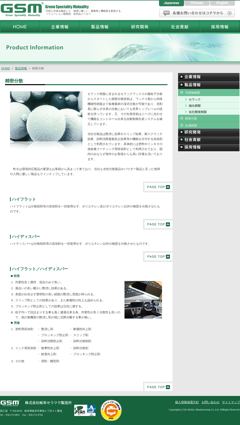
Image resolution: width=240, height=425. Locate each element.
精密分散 (191, 118)
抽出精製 (195, 105)
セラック (195, 99)
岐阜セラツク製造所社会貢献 (180, 26)
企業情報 (209, 76)
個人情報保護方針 (187, 402)
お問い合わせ (197, 13)
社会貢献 (209, 140)
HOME (5, 68)
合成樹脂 (191, 125)
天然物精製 (192, 92)
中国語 (197, 3)
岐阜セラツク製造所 (22, 10)
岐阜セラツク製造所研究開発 (140, 26)
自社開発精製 (198, 112)
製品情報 (21, 68)
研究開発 (209, 132)
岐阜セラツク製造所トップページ (20, 26)
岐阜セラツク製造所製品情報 (100, 26)
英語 (222, 3)
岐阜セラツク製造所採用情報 (220, 26)
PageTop (157, 187)
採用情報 (209, 148)
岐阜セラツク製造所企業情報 (60, 26)
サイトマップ (231, 402)
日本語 (171, 3)
